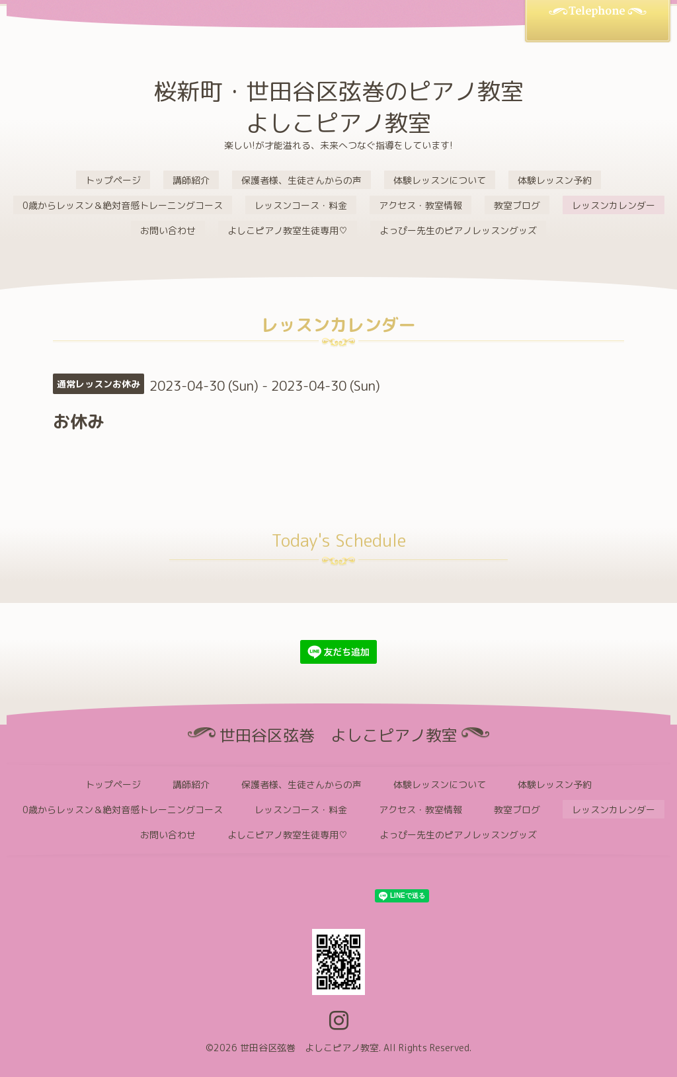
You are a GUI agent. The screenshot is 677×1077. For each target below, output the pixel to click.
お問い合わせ (168, 230)
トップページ (113, 180)
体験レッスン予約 (555, 180)
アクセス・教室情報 (420, 205)
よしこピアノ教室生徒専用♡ (287, 230)
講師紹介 (191, 180)
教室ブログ (517, 205)
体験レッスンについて (439, 180)
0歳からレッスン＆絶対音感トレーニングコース (122, 205)
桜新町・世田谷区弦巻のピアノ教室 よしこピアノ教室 (338, 107)
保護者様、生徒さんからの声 (301, 180)
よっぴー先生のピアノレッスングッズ (458, 230)
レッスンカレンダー (613, 205)
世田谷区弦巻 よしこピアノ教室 (309, 1047)
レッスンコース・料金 (301, 205)
